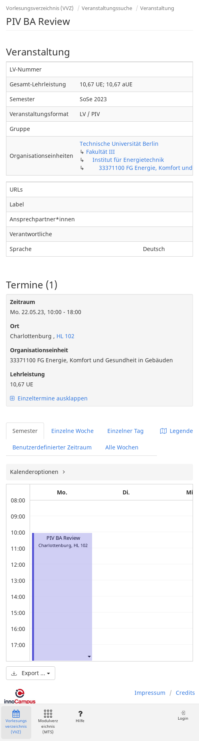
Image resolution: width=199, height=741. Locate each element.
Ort (14, 326)
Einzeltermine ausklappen (49, 398)
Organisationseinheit (39, 350)
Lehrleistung (27, 374)
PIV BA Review (63, 538)
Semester (25, 431)
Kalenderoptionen (35, 472)
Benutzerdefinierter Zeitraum (52, 447)
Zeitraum (22, 302)
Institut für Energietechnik (128, 159)
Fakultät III (100, 151)
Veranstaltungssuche (107, 8)
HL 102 (64, 336)
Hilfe (79, 716)
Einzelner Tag (125, 431)
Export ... (30, 673)
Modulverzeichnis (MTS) (48, 722)
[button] (89, 656)
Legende (176, 431)
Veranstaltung (157, 8)
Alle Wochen (122, 447)
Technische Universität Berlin (119, 143)
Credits (185, 692)
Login (183, 715)
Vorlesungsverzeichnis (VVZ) (40, 8)
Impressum (150, 692)
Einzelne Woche (72, 431)
